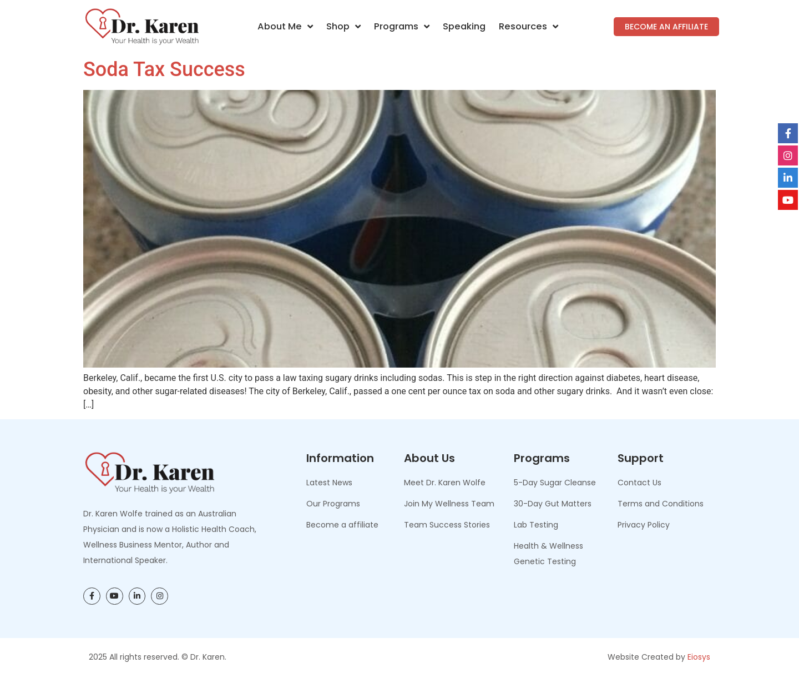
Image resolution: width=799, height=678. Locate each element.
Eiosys (698, 656)
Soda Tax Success (164, 69)
